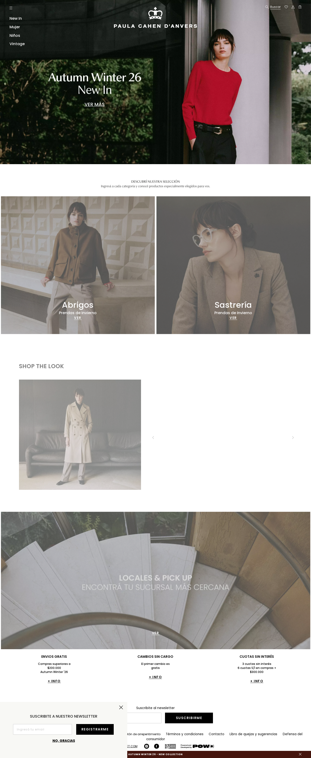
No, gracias (63, 740)
